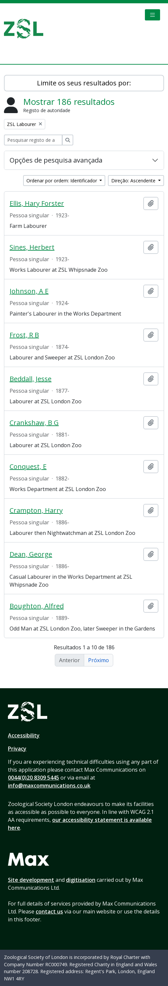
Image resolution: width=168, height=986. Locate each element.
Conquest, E (28, 467)
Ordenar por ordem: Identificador (62, 180)
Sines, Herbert (32, 247)
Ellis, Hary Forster (37, 203)
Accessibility (24, 735)
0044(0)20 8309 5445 (33, 777)
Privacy (17, 748)
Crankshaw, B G (34, 423)
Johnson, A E (29, 291)
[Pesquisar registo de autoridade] (33, 140)
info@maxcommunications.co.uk (49, 785)
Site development (31, 879)
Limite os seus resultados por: (84, 82)
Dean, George (31, 554)
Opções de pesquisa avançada (56, 160)
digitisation (80, 879)
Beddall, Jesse (30, 379)
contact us (49, 911)
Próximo (98, 660)
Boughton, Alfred (37, 606)
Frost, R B (24, 335)
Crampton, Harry (36, 510)
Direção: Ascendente (134, 180)
